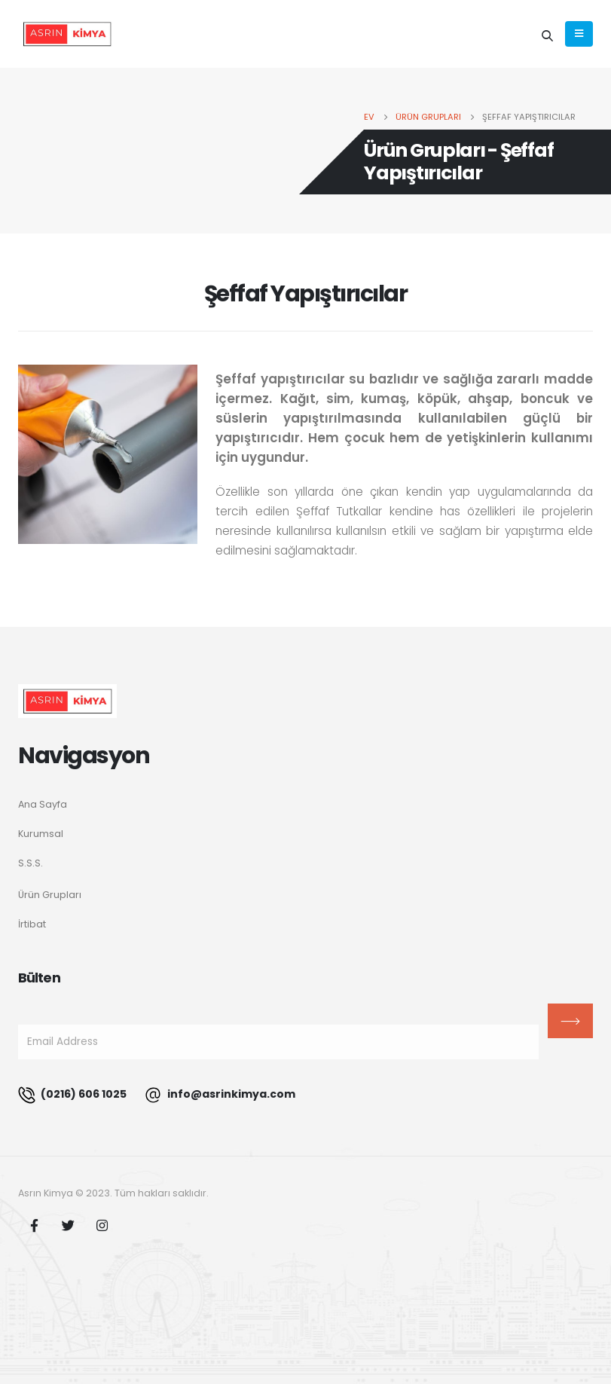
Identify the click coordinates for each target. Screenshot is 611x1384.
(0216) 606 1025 (72, 1095)
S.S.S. (30, 863)
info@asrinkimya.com (220, 1095)
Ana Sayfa (42, 804)
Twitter (67, 1225)
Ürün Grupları (49, 894)
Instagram (101, 1225)
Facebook (34, 1225)
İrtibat (32, 924)
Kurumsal (40, 833)
